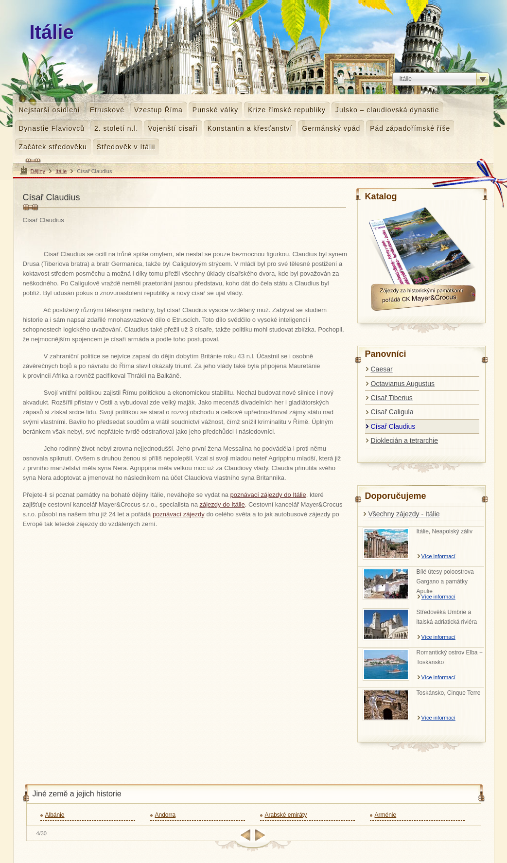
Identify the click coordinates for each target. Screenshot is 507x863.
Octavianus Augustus (403, 383)
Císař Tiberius (392, 398)
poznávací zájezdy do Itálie (268, 494)
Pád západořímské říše (410, 128)
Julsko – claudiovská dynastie (387, 110)
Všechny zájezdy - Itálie (404, 514)
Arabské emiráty (286, 814)
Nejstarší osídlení (49, 110)
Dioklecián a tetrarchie (404, 440)
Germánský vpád (331, 128)
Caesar (382, 369)
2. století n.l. (116, 128)
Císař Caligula (392, 412)
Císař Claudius (393, 426)
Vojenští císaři (172, 128)
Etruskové (107, 110)
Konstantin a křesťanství (250, 128)
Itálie (61, 171)
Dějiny (38, 171)
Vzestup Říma (158, 110)
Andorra (165, 814)
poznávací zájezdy (179, 514)
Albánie (55, 814)
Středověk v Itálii (126, 147)
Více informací (438, 556)
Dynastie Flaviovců (52, 128)
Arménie (386, 814)
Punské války (215, 110)
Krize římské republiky (287, 110)
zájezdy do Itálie (222, 504)
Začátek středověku (53, 147)
